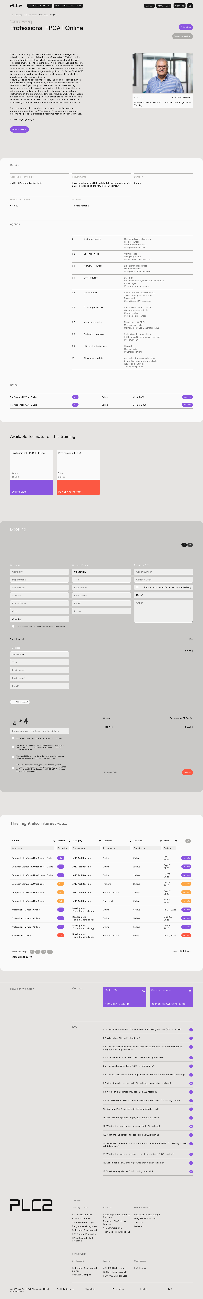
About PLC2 (163, 6)
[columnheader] (33, 840)
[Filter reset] (188, 841)
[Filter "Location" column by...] (116, 848)
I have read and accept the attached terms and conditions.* (40, 738)
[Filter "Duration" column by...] (147, 848)
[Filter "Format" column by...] (63, 848)
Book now (187, 397)
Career (149, 6)
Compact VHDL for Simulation (39, 102)
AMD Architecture (31, 15)
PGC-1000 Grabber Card (115, 1276)
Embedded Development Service (84, 1270)
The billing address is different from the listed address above (40, 626)
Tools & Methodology (83, 1222)
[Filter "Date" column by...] (169, 848)
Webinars (139, 1226)
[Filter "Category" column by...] (86, 848)
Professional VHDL (70, 102)
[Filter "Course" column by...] (32, 848)
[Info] (185, 858)
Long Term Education (145, 1218)
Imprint (143, 1290)
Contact (179, 5)
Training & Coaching (39, 6)
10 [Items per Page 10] (32, 952)
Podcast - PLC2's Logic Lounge (115, 1223)
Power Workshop (182, 36)
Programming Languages (84, 1226)
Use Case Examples (82, 1275)
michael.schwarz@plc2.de (178, 102)
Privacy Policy (91, 1290)
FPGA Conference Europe (147, 1214)
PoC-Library (140, 1268)
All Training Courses (82, 1214)
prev (175, 951)
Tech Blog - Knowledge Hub (115, 1233)
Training (19, 15)
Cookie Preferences (65, 1290)
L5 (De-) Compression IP (115, 1272)
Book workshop (20, 129)
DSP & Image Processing (84, 1234)
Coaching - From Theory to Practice (115, 1216)
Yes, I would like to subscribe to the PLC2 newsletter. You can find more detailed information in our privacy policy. (40, 757)
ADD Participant (20, 702)
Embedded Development (84, 1230)
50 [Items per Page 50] (44, 952)
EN (190, 544)
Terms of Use (118, 1290)
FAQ (170, 1290)
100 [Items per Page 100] (50, 952)
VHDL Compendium (113, 1228)
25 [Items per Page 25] (38, 952)
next (189, 951)
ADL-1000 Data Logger (114, 1268)
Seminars (138, 1222)
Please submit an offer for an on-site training (167, 587)
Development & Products (68, 6)
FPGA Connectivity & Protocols (83, 1239)
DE (184, 544)
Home (12, 15)
